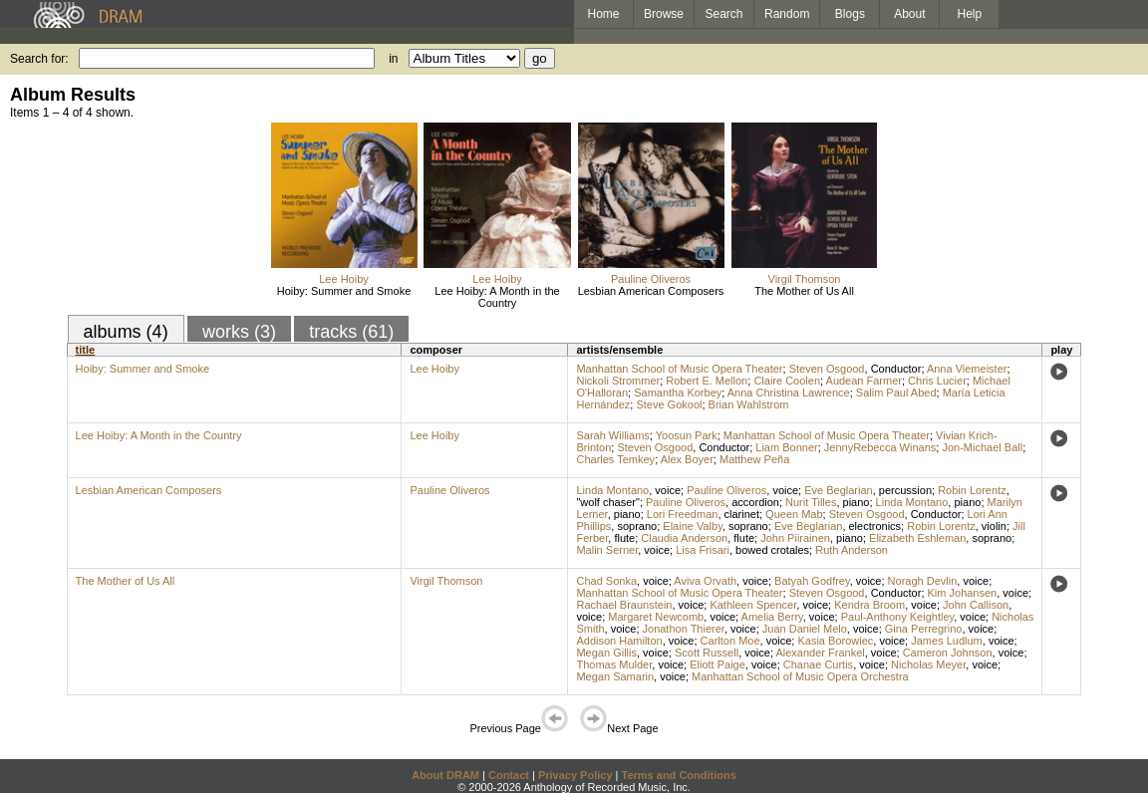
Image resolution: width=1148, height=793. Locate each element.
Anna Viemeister (967, 369)
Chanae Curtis (818, 664)
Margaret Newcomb (656, 617)
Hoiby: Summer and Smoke (344, 291)
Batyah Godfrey (812, 581)
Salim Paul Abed (896, 392)
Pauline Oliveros (651, 279)
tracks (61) (351, 332)
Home (603, 14)
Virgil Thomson (804, 279)
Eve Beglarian (838, 490)
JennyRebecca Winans (880, 447)
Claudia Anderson (684, 538)
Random (786, 14)
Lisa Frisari (702, 550)
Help (970, 14)
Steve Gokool (669, 404)
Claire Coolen (786, 381)
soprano (637, 526)
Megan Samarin (615, 676)
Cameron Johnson (948, 653)
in (393, 59)
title (86, 350)
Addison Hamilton (619, 641)
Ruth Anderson (851, 550)
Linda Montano (612, 490)
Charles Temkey (615, 459)
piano (856, 502)
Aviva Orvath (705, 581)
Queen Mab (793, 514)
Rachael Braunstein (624, 605)
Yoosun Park (687, 435)
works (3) (239, 332)
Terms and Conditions (679, 775)
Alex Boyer (687, 459)
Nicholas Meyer (928, 664)
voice (668, 490)
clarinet (741, 514)
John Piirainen (795, 538)
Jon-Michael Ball (982, 447)
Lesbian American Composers (651, 291)
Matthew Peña (754, 459)
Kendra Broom (869, 605)
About (909, 14)
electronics (875, 526)
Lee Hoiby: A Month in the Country (496, 297)
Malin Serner (607, 550)
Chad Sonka (606, 581)
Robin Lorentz (972, 490)
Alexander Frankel (819, 653)
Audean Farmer (864, 381)
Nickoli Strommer (618, 381)
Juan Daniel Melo (804, 629)
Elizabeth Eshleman (917, 538)
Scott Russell (706, 653)
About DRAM (445, 775)
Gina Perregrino (924, 629)
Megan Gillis (606, 653)
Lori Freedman (682, 514)
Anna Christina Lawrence (788, 392)
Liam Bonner (786, 447)
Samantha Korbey (677, 392)
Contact (508, 775)
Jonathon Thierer (683, 629)
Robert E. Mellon (706, 381)
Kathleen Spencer (753, 605)
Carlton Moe (730, 641)
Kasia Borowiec (835, 641)
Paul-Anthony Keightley (898, 617)
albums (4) (126, 332)
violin (994, 526)
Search (724, 14)
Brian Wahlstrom (749, 404)
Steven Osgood (827, 369)
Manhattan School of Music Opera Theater (679, 369)
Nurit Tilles (810, 502)
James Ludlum (947, 641)
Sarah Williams (612, 435)
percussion (905, 490)
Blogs (850, 14)
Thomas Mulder (614, 664)
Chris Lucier (937, 381)
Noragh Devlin (923, 581)
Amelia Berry (772, 617)
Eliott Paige (717, 664)
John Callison (975, 605)
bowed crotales (772, 550)
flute (624, 538)
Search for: (39, 59)
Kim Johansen (963, 593)
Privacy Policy (575, 775)
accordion (755, 502)
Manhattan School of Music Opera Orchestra (800, 676)
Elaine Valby (692, 526)
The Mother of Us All (804, 291)
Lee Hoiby (344, 279)
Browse (664, 14)
